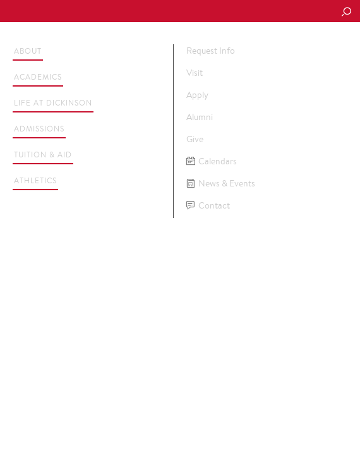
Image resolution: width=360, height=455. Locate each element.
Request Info (210, 50)
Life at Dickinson (53, 102)
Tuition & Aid (43, 154)
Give (194, 139)
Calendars (211, 161)
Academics (38, 77)
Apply (197, 94)
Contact (208, 206)
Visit (194, 72)
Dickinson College (95, 11)
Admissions (39, 128)
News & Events (220, 184)
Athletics (35, 180)
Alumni (199, 117)
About (28, 51)
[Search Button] (346, 12)
